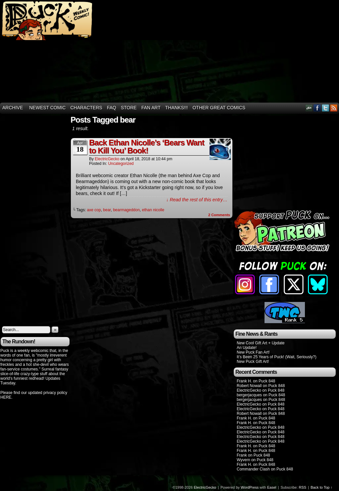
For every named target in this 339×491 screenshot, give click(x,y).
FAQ (111, 107)
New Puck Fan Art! (253, 352)
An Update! (247, 347)
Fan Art (151, 107)
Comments (219, 215)
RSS (334, 108)
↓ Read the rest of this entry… (196, 199)
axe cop (94, 210)
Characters (86, 107)
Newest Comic (47, 107)
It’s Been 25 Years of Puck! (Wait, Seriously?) (276, 357)
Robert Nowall (249, 385)
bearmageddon (126, 210)
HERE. (6, 397)
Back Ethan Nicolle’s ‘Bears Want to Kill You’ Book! (146, 146)
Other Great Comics (218, 107)
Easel (271, 487)
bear (107, 210)
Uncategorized (120, 163)
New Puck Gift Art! (253, 361)
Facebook (317, 108)
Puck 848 (267, 381)
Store (129, 107)
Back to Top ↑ (321, 487)
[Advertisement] (261, 51)
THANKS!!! (176, 107)
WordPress (250, 487)
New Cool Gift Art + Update (260, 343)
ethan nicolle (153, 210)
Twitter (325, 108)
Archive (12, 107)
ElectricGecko (107, 159)
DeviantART (309, 108)
